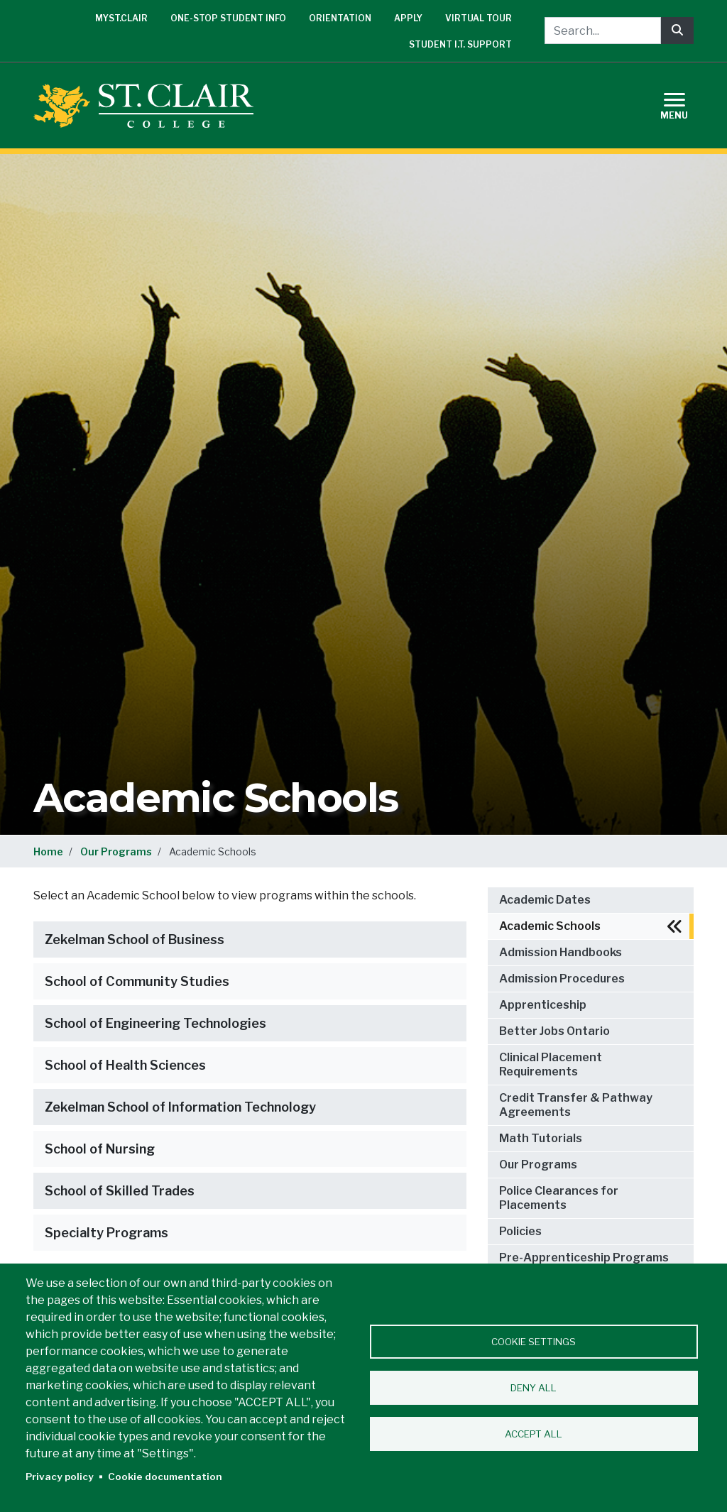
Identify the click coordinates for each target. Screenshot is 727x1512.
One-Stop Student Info (228, 18)
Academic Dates (545, 899)
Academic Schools (550, 926)
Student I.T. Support (460, 44)
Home (48, 851)
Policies (520, 1231)
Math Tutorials (540, 1138)
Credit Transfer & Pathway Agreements (575, 1105)
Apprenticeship (542, 1005)
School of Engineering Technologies (155, 1023)
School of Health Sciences (125, 1065)
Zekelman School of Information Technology (180, 1107)
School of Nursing (100, 1148)
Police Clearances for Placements (558, 1198)
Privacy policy (60, 1476)
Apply (408, 18)
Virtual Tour (478, 18)
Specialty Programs (106, 1232)
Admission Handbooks (560, 952)
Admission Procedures (562, 978)
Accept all (533, 1434)
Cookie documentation (165, 1476)
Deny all (533, 1387)
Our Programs (116, 851)
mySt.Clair (121, 18)
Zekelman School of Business (134, 939)
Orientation (340, 18)
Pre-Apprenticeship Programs (584, 1257)
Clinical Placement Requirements (550, 1064)
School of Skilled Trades (120, 1190)
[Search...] (603, 30)
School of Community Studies (137, 981)
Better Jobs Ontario (554, 1031)
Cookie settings (533, 1341)
